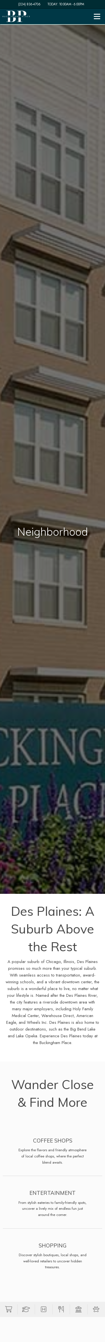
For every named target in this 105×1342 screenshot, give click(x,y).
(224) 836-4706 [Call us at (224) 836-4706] (29, 4)
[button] (9, 1309)
